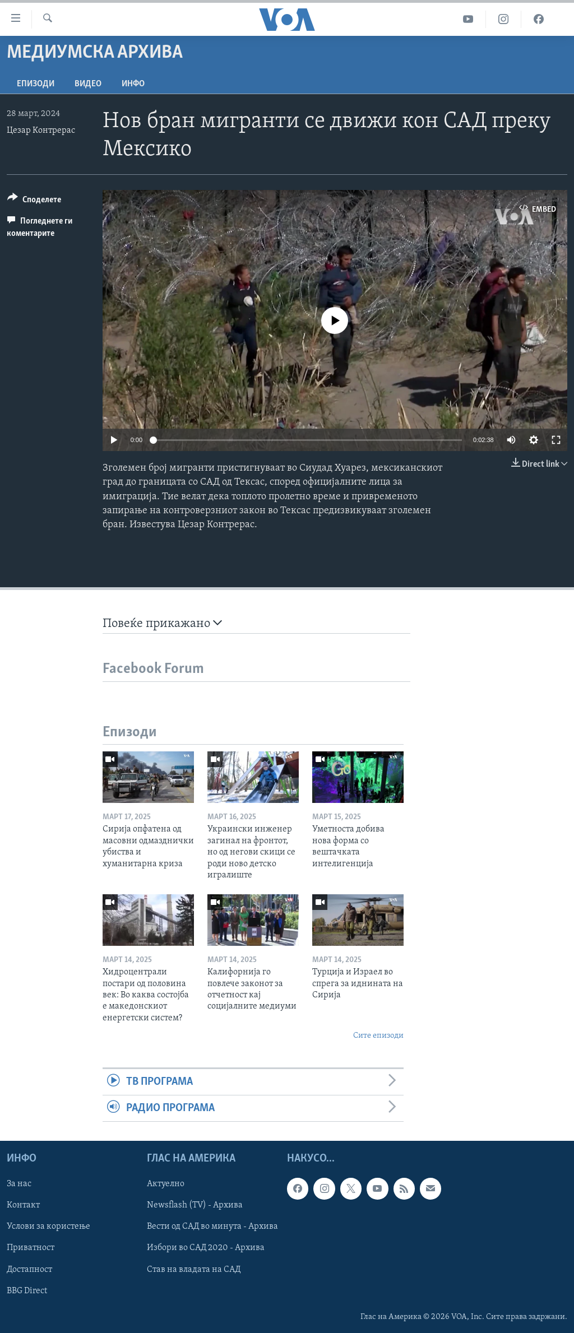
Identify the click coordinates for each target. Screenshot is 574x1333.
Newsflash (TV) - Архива (195, 1205)
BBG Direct (27, 1290)
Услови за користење (48, 1227)
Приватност (30, 1248)
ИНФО (133, 84)
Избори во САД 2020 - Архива (206, 1248)
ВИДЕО (88, 84)
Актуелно (165, 1184)
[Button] (34, 201)
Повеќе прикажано (162, 623)
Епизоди (35, 84)
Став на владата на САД (193, 1269)
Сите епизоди (378, 1036)
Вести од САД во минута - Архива (212, 1227)
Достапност (29, 1269)
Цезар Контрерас (41, 130)
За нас (19, 1184)
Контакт (23, 1205)
